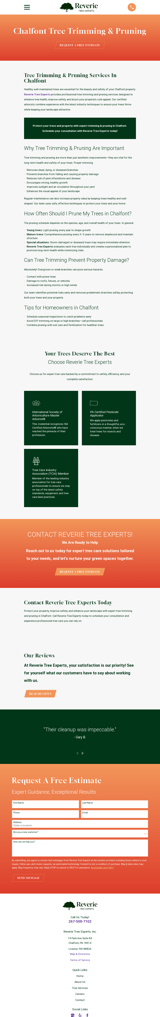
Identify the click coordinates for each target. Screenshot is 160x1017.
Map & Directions (80, 954)
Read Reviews (41, 694)
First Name (18, 803)
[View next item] (82, 753)
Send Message (28, 878)
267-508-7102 (80, 922)
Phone (16, 813)
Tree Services (80, 988)
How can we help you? (24, 842)
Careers (80, 994)
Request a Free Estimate (80, 45)
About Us (80, 982)
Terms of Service (80, 960)
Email (85, 813)
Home (79, 976)
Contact (80, 1000)
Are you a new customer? (25, 832)
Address (17, 822)
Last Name (87, 803)
